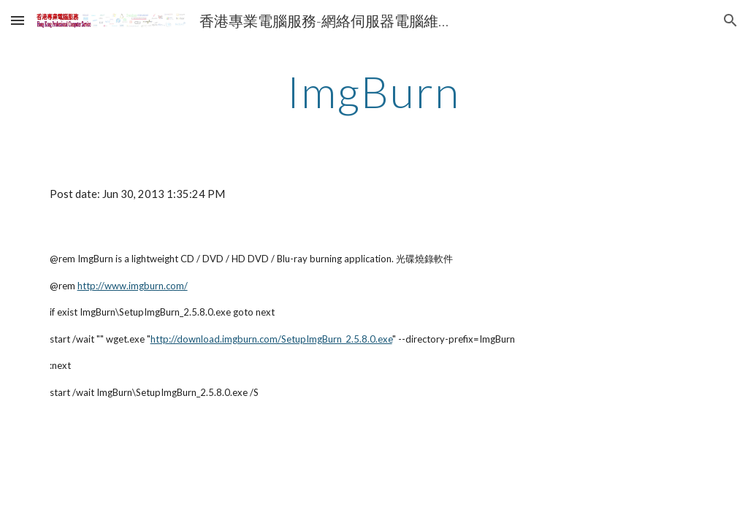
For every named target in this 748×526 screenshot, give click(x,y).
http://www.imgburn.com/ (132, 285)
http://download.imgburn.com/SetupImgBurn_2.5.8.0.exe (271, 339)
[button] (17, 20)
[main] (373, 91)
